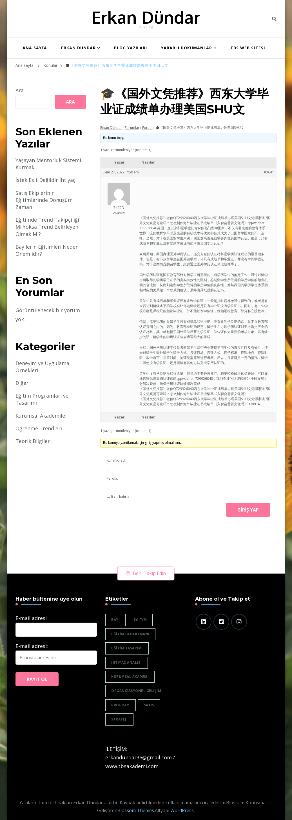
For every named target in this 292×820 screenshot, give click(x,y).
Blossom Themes (135, 810)
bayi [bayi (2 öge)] (115, 619)
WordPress (182, 810)
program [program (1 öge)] (120, 705)
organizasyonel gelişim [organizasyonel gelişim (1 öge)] (136, 690)
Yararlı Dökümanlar (186, 47)
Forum (147, 127)
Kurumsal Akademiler (41, 415)
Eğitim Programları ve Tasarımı (41, 399)
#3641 (269, 172)
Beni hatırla (120, 496)
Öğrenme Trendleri (38, 428)
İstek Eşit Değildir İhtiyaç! (46, 180)
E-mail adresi (31, 618)
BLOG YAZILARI (130, 47)
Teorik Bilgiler (32, 441)
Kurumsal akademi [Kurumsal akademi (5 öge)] (130, 676)
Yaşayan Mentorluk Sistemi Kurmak (48, 164)
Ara (19, 90)
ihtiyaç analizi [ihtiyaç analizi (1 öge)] (126, 662)
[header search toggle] (274, 19)
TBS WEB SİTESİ (247, 47)
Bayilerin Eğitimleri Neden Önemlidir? (47, 250)
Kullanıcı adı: (116, 460)
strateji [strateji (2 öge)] (119, 719)
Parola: (112, 478)
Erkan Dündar (145, 17)
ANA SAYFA (35, 47)
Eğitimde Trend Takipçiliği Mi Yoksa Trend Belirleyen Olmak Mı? (47, 226)
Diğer (21, 383)
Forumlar (132, 127)
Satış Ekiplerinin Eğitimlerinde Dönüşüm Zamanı (44, 199)
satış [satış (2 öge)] (149, 705)
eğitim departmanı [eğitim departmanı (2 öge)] (130, 634)
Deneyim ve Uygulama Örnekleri (42, 367)
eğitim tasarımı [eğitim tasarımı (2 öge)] (127, 648)
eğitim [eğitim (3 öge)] (140, 619)
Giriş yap (248, 510)
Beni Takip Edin (146, 573)
